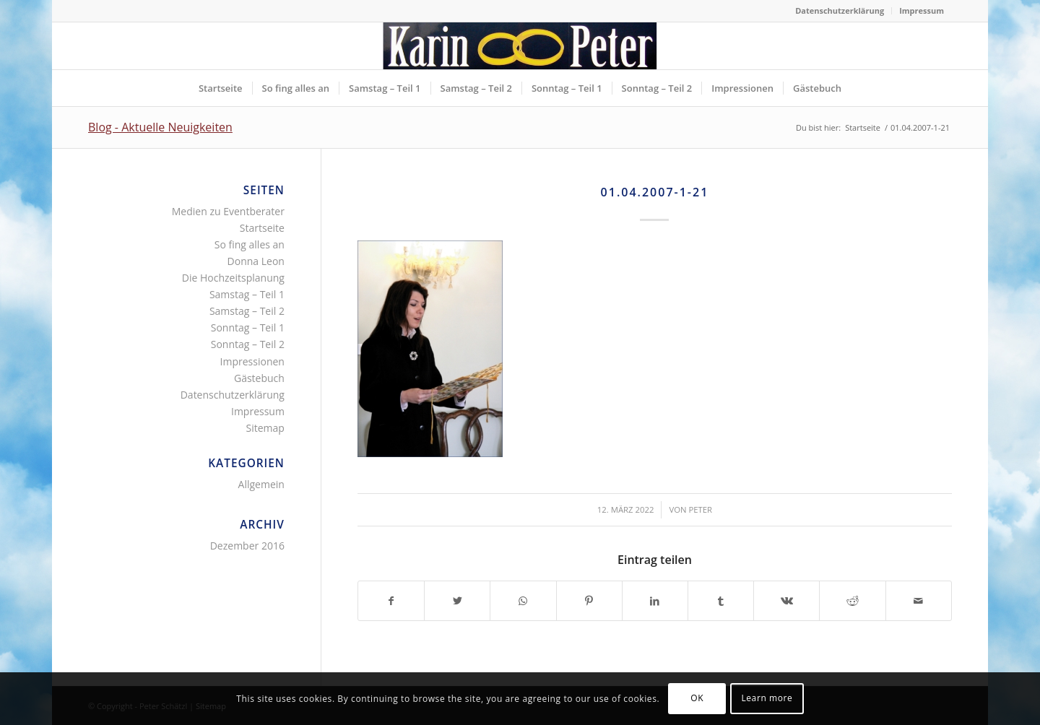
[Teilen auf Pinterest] (589, 600)
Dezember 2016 (247, 545)
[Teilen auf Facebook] (391, 600)
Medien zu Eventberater (228, 211)
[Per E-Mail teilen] (918, 600)
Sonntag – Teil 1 (248, 327)
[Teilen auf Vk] (786, 600)
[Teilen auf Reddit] (852, 600)
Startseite (262, 228)
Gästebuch (259, 378)
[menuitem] (840, 10)
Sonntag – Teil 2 (248, 344)
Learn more (766, 698)
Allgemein (261, 484)
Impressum (921, 10)
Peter (700, 509)
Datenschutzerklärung (839, 10)
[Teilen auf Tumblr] (720, 600)
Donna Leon (256, 261)
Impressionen (252, 361)
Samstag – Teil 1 (247, 294)
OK (696, 698)
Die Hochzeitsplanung (233, 278)
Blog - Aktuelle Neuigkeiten (160, 127)
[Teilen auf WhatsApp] (522, 600)
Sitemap (265, 428)
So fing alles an (249, 244)
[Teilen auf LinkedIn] (655, 600)
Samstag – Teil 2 (247, 311)
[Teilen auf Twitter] (457, 600)
